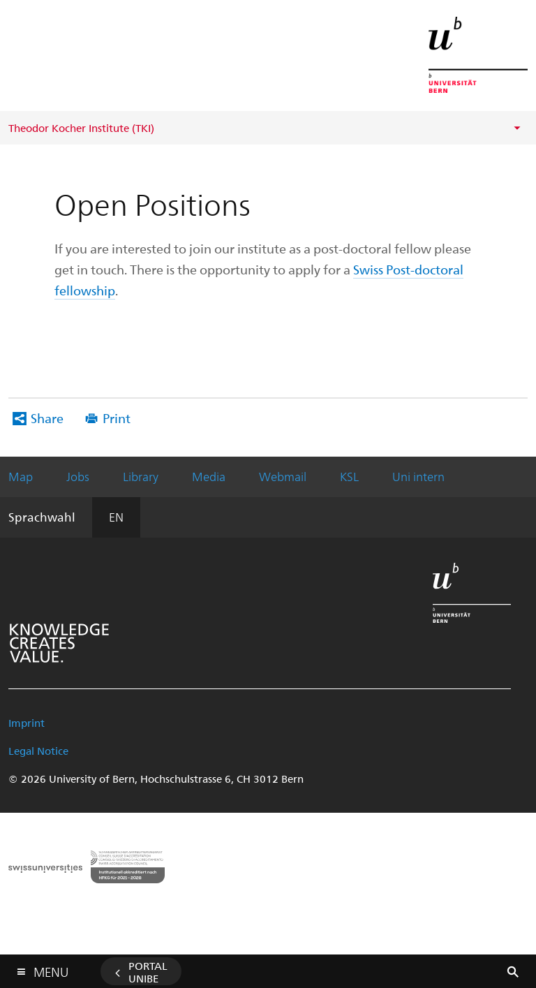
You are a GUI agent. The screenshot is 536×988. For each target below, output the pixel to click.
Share (47, 418)
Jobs (77, 476)
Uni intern (418, 476)
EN (116, 516)
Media (208, 476)
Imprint (26, 723)
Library (140, 476)
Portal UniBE (148, 972)
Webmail (282, 476)
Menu (51, 968)
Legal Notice (38, 751)
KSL (349, 476)
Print (117, 418)
